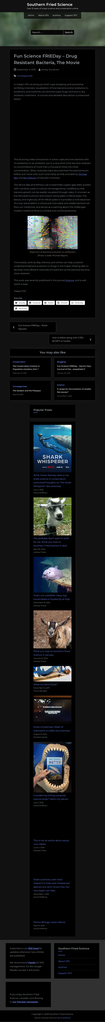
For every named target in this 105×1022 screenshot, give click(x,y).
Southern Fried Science (49, 4)
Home (31, 15)
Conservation (19, 362)
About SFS (43, 15)
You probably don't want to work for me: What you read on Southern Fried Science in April (51, 543)
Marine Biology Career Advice (49, 923)
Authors (57, 15)
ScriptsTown (65, 1018)
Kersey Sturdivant (50, 69)
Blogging (61, 362)
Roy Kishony (30, 178)
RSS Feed (33, 949)
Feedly (32, 963)
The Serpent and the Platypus (27, 391)
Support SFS (71, 15)
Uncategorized (24, 76)
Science (69, 280)
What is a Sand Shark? (46, 685)
